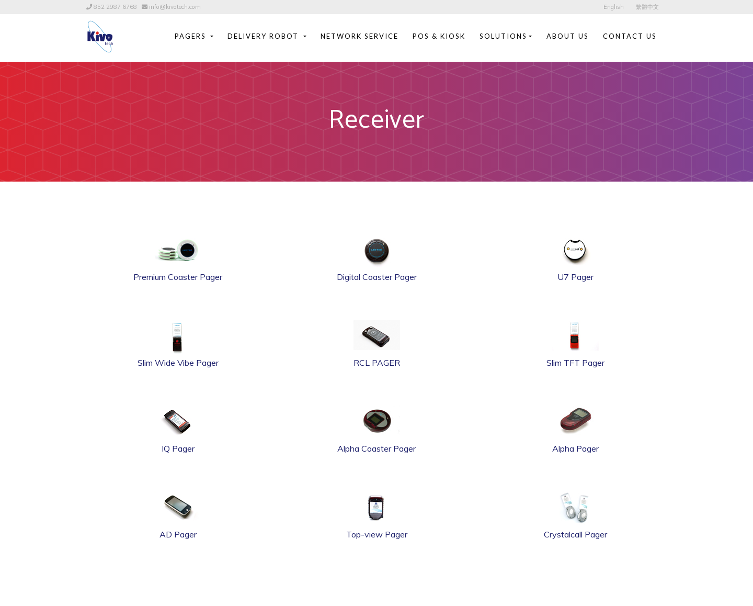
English (613, 6)
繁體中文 (647, 6)
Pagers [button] (192, 36)
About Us (567, 36)
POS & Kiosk (439, 36)
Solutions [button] (503, 36)
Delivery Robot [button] (264, 36)
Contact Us (630, 36)
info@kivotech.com (175, 6)
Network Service (359, 36)
